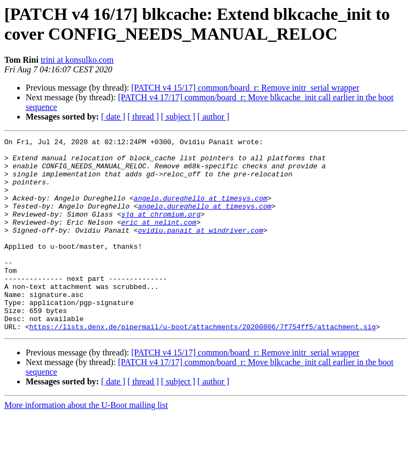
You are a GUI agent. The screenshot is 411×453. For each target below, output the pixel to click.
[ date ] (113, 116)
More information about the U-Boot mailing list (86, 443)
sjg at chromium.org (160, 230)
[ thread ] (143, 116)
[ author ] (213, 116)
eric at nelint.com (158, 239)
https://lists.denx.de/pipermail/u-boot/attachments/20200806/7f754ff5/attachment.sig (202, 365)
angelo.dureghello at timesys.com (201, 211)
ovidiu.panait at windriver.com (200, 249)
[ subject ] (178, 116)
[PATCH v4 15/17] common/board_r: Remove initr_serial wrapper (245, 87)
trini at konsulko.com (77, 59)
